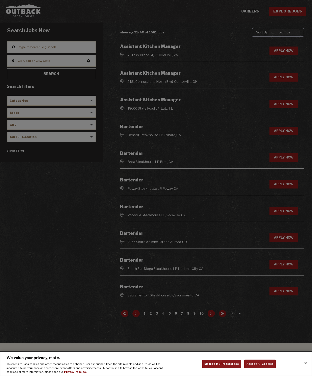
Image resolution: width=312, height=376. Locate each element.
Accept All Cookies (260, 363)
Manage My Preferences (221, 363)
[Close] (305, 363)
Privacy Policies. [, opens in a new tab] (75, 371)
